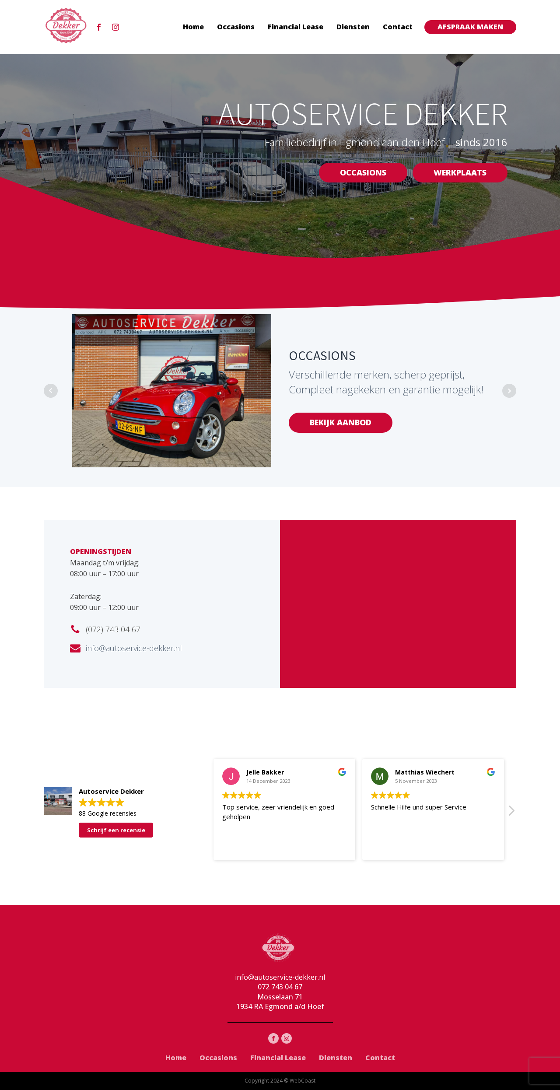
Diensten (353, 27)
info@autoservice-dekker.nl (134, 648)
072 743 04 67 (280, 987)
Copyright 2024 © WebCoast (280, 1080)
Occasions (236, 27)
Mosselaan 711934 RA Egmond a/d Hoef (280, 1001)
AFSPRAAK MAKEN (470, 27)
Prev (51, 391)
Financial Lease (295, 27)
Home (193, 27)
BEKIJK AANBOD (340, 422)
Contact (398, 27)
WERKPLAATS (460, 172)
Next (509, 391)
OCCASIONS (363, 172)
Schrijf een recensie (116, 830)
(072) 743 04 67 (113, 629)
